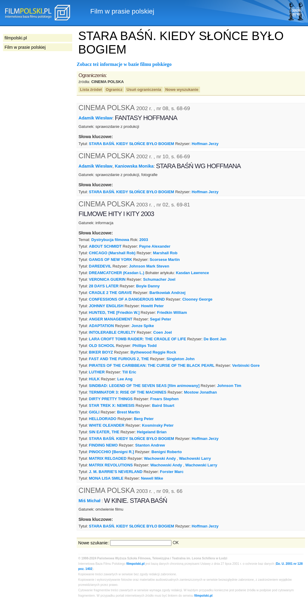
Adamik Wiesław (95, 118)
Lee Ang (125, 379)
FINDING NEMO (103, 445)
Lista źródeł (91, 89)
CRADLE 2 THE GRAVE (110, 292)
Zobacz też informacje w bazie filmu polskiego (124, 64)
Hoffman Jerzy (205, 143)
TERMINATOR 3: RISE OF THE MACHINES (128, 392)
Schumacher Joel (159, 279)
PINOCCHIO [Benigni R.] (111, 452)
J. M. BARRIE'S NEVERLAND (116, 471)
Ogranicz (114, 89)
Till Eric (129, 372)
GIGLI (94, 412)
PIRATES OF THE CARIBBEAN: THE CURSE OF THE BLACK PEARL (152, 365)
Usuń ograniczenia (144, 89)
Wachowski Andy (160, 458)
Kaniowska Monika (134, 166)
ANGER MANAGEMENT (111, 319)
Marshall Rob (165, 253)
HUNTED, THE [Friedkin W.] (114, 312)
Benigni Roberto (167, 452)
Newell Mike (152, 478)
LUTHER (97, 372)
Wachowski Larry (195, 458)
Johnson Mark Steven (149, 266)
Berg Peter (144, 418)
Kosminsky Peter (158, 425)
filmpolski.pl (135, 563)
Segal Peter (160, 319)
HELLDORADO (102, 418)
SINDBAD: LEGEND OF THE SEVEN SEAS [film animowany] (144, 385)
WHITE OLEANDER (107, 425)
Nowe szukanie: (93, 542)
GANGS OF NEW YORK (110, 259)
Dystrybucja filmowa (110, 239)
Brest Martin (128, 412)
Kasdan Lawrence (192, 273)
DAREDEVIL (100, 266)
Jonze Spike (142, 325)
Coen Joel (162, 332)
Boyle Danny (148, 286)
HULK (94, 379)
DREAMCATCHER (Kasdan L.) (116, 273)
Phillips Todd (144, 345)
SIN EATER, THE (104, 432)
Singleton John (180, 359)
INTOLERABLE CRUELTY (112, 332)
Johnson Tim (229, 385)
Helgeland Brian (152, 432)
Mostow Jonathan (200, 392)
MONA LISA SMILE (106, 478)
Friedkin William (172, 312)
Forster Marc (171, 471)
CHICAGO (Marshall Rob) (112, 253)
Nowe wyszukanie (181, 89)
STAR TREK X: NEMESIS (112, 405)
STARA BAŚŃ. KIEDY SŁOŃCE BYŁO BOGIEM (131, 143)
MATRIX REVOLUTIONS (111, 465)
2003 (143, 239)
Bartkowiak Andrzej (167, 292)
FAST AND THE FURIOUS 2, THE (119, 359)
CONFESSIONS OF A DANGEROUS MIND (127, 299)
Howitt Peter (152, 306)
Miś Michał (90, 500)
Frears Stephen (164, 399)
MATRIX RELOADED (108, 458)
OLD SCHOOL (102, 345)
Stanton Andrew (150, 445)
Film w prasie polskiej (25, 47)
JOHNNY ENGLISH (106, 306)
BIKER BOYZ (101, 352)
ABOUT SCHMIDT (105, 246)
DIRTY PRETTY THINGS (111, 399)
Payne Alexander (155, 246)
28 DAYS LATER (104, 286)
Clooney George (197, 299)
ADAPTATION (101, 325)
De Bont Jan (215, 339)
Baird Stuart (163, 405)
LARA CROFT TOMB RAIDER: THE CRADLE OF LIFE (137, 339)
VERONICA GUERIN (107, 279)
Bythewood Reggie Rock (153, 352)
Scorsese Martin (165, 259)
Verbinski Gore (246, 365)
